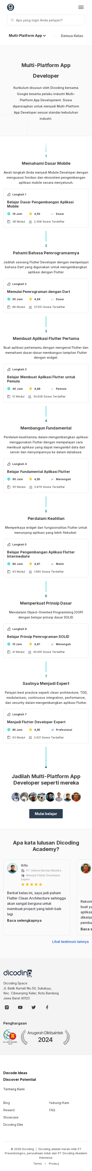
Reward (9, 1110)
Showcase (10, 1117)
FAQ (52, 1110)
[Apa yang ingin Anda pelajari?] (46, 20)
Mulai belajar (46, 813)
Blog (6, 1103)
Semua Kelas (72, 36)
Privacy (54, 1163)
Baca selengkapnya (24, 920)
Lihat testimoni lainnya (70, 941)
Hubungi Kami (59, 1103)
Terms (37, 1163)
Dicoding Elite (13, 1124)
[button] (27, 35)
